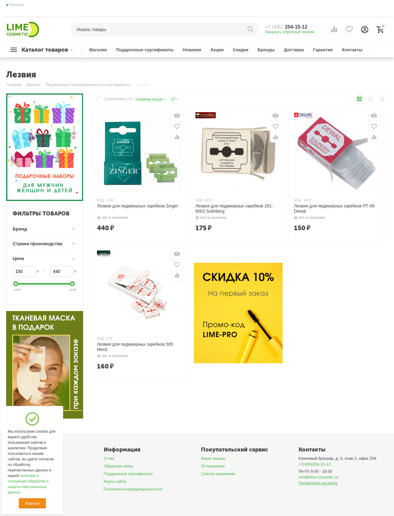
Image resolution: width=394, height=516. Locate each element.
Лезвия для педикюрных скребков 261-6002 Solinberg (234, 208)
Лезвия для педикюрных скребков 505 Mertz (135, 347)
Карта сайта (115, 481)
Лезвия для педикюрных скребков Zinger (137, 205)
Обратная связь (118, 466)
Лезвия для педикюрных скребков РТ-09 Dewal (334, 208)
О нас (109, 458)
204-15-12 (286, 27)
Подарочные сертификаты (128, 473)
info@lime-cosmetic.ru (318, 477)
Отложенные (213, 466)
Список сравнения (218, 473)
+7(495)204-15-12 (315, 464)
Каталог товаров (45, 50)
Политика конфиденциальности (133, 489)
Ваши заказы (213, 458)
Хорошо (32, 503)
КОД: (101, 200)
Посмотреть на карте (318, 483)
